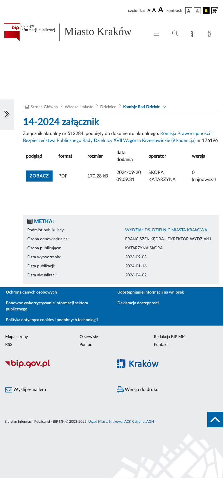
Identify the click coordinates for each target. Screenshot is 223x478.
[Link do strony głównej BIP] (73, 32)
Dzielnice (108, 107)
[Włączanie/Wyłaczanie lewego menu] (7, 114)
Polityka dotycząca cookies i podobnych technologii (52, 320)
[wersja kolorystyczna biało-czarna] (197, 11)
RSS (8, 345)
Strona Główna (44, 107)
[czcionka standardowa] (149, 10)
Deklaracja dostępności (138, 303)
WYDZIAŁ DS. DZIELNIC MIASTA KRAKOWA (166, 230)
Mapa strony (16, 337)
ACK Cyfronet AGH (139, 421)
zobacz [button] (41, 175)
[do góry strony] (215, 419)
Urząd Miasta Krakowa (105, 421)
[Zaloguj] (210, 35)
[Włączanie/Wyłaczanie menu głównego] (156, 34)
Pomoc (86, 345)
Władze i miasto (79, 107)
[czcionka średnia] (154, 11)
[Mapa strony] (193, 35)
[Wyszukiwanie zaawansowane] (175, 34)
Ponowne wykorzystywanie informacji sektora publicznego (47, 306)
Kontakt (161, 345)
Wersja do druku (138, 389)
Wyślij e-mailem (25, 389)
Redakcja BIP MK (169, 337)
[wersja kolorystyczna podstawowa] (189, 11)
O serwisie (89, 337)
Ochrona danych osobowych (31, 292)
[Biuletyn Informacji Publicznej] (55, 367)
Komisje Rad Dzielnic (141, 107)
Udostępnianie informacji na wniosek (150, 292)
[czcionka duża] (161, 10)
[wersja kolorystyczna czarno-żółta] (206, 11)
